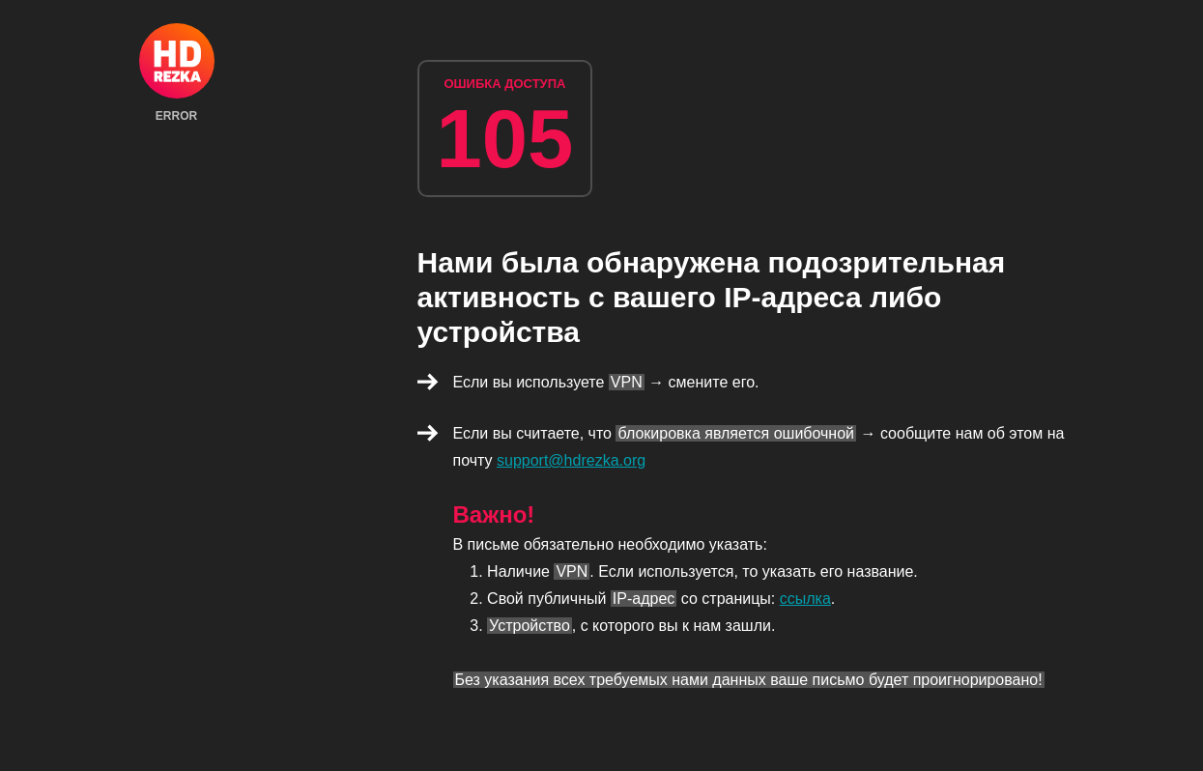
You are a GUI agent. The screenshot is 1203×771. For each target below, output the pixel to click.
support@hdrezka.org (571, 460)
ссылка (805, 598)
